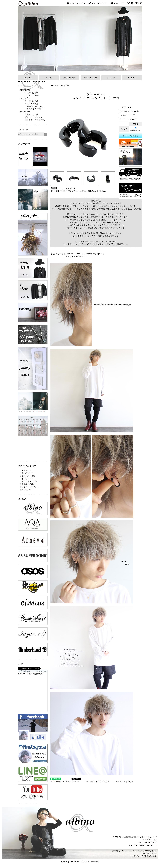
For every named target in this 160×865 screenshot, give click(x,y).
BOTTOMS (69, 77)
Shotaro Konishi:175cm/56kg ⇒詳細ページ (85, 254)
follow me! (42, 671)
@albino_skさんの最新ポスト (31, 674)
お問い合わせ (25, 489)
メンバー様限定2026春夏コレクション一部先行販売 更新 (35, 106)
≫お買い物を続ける (124, 781)
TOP (52, 86)
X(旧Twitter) (128, 3)
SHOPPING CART (99, 3)
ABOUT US (119, 3)
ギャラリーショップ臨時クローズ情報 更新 (35, 118)
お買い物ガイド (26, 473)
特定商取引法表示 (27, 484)
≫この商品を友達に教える (97, 781)
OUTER (28, 77)
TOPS (49, 77)
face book (132, 3)
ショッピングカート (28, 481)
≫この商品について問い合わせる (64, 781)
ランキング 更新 (32, 95)
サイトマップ (25, 470)
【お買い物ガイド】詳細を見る (143, 856)
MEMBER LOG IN (77, 3)
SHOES (132, 77)
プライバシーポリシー (29, 487)
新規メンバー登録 (27, 476)
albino (28, 3)
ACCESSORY (90, 77)
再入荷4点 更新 (31, 93)
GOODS (111, 77)
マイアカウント (26, 479)
